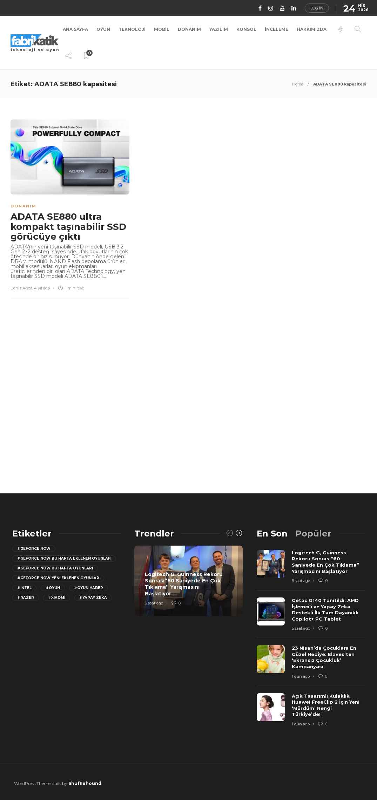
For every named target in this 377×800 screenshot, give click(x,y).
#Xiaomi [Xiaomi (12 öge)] (56, 597)
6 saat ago (154, 603)
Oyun (103, 29)
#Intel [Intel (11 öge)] (24, 588)
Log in (316, 8)
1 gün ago (301, 676)
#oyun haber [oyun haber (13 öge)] (88, 588)
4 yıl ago (42, 288)
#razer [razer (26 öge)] (25, 597)
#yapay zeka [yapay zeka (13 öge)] (93, 597)
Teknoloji (132, 29)
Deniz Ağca (21, 288)
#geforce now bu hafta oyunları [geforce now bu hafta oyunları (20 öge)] (55, 568)
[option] (188, 581)
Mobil (161, 29)
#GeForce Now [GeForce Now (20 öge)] (34, 548)
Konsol (246, 29)
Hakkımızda (311, 29)
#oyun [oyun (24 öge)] (53, 588)
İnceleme (276, 29)
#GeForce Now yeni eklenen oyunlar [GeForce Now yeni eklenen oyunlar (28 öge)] (58, 578)
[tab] (272, 533)
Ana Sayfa (75, 29)
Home (297, 84)
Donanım (189, 29)
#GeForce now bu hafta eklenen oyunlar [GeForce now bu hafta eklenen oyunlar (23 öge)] (64, 558)
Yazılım (218, 29)
